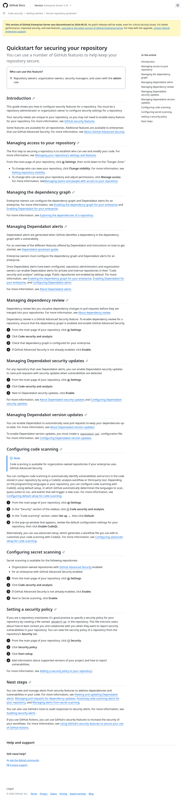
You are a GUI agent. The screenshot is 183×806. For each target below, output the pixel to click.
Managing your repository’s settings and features (65, 155)
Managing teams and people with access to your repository (80, 181)
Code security (15, 13)
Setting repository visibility (28, 172)
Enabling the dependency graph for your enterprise (86, 205)
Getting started (34, 13)
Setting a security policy (32, 609)
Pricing (63, 793)
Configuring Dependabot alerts (52, 282)
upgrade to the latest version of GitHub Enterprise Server (92, 28)
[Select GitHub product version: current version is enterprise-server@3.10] (53, 5)
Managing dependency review (37, 300)
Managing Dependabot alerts (37, 226)
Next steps (19, 682)
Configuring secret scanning (36, 552)
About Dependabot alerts (55, 289)
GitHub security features (79, 121)
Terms (34, 793)
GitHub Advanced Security (75, 567)
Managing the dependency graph (41, 192)
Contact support (17, 765)
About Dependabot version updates (72, 427)
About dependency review (94, 312)
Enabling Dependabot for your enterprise (32, 208)
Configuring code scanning (34, 449)
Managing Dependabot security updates (47, 360)
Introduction (21, 98)
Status (53, 793)
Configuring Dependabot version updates (65, 438)
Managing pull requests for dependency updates (45, 698)
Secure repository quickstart (61, 13)
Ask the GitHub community (23, 760)
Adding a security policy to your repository (66, 671)
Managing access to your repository (43, 142)
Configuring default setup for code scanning (34, 496)
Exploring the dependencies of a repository (66, 215)
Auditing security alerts (21, 713)
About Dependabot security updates (62, 399)
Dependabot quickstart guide (40, 249)
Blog (91, 793)
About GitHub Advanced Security (104, 132)
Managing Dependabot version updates (47, 414)
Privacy (44, 793)
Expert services (78, 793)
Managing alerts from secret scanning (55, 702)
